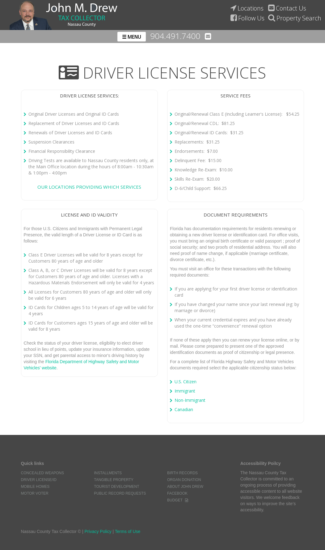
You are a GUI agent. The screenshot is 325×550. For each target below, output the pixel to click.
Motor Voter (35, 493)
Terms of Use (127, 531)
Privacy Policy (98, 531)
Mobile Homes (35, 486)
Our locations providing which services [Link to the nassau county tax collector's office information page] (89, 187)
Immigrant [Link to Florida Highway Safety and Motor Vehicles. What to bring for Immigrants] (185, 391)
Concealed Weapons (42, 473)
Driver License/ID (39, 480)
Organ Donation (184, 480)
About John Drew (185, 486)
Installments (108, 473)
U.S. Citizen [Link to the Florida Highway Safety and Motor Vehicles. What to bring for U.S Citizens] (185, 382)
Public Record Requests (120, 493)
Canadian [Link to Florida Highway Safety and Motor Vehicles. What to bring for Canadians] (184, 409)
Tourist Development (116, 486)
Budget (175, 500)
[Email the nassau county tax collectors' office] (208, 36)
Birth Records (182, 473)
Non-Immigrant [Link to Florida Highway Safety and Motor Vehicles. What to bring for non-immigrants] (190, 400)
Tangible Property (113, 480)
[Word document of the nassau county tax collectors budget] (186, 500)
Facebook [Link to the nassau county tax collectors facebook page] (177, 493)
